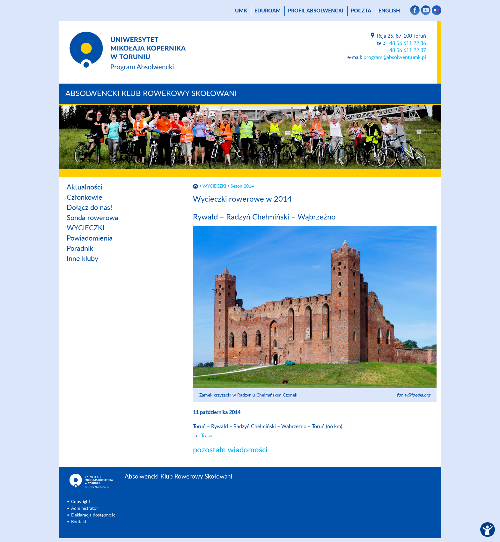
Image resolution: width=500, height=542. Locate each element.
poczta (361, 10)
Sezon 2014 (242, 186)
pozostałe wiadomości (230, 450)
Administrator (84, 508)
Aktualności (84, 187)
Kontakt (78, 522)
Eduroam (267, 10)
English (389, 10)
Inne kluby (82, 258)
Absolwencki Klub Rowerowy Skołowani (151, 94)
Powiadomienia (90, 238)
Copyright (80, 502)
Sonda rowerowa (92, 217)
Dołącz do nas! (89, 207)
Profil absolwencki (315, 10)
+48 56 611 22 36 (406, 43)
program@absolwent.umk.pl (395, 57)
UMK (241, 10)
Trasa (206, 435)
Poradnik (80, 248)
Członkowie (84, 197)
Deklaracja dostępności (93, 515)
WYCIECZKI (86, 228)
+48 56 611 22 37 (406, 50)
